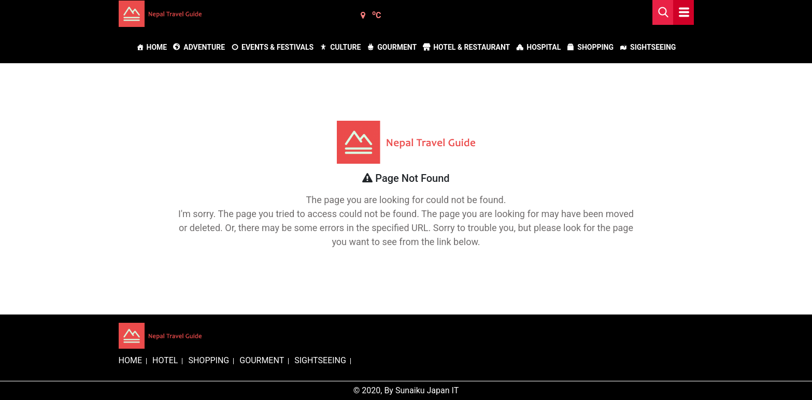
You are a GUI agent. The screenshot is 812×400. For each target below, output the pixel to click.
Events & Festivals (277, 47)
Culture (345, 47)
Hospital (543, 47)
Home (157, 47)
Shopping (595, 47)
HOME (130, 360)
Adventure (204, 47)
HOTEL (165, 360)
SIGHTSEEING (320, 360)
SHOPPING (208, 360)
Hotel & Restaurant (471, 47)
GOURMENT (261, 360)
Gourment (397, 47)
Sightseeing (653, 47)
